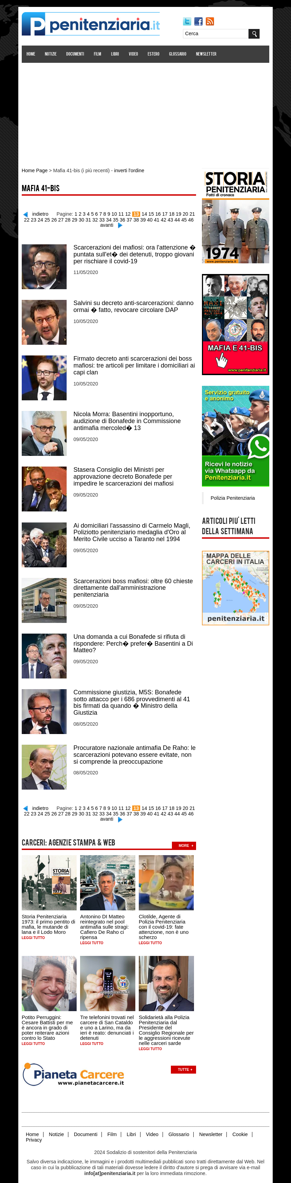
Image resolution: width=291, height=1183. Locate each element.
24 (43, 219)
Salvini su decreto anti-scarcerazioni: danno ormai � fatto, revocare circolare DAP (135, 305)
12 (129, 213)
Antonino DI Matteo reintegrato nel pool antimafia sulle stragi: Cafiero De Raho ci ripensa (105, 920)
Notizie (52, 54)
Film (99, 54)
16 (159, 213)
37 (130, 219)
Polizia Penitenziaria (231, 497)
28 (69, 219)
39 (144, 219)
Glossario (179, 54)
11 (122, 213)
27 (63, 219)
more (185, 839)
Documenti (77, 54)
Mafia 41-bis (42, 188)
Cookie (238, 1127)
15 (152, 213)
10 (115, 213)
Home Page (36, 170)
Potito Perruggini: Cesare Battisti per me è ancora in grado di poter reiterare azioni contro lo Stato (48, 1021)
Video (134, 54)
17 (165, 213)
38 (137, 219)
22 (29, 219)
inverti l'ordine (129, 170)
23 (36, 219)
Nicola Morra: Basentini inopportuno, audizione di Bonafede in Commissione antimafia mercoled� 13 (128, 418)
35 (117, 219)
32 (96, 219)
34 (110, 219)
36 (123, 219)
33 (103, 219)
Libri (116, 54)
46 (191, 219)
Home (32, 54)
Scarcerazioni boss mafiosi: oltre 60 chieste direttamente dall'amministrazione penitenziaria (134, 584)
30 (83, 219)
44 (177, 219)
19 (179, 213)
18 (172, 213)
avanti (107, 224)
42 (164, 219)
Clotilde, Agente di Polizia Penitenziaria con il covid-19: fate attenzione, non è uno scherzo (165, 920)
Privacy (35, 1132)
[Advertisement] (145, 111)
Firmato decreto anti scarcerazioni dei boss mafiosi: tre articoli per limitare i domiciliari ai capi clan (135, 363)
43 (170, 219)
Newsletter (207, 54)
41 (157, 219)
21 (192, 213)
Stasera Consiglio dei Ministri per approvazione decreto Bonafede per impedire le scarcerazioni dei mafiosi (125, 473)
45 (184, 219)
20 (185, 213)
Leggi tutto (34, 931)
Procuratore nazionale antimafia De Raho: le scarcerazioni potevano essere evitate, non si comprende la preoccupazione (136, 750)
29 (76, 219)
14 (145, 213)
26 (56, 219)
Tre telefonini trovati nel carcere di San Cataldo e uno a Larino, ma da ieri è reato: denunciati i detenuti (108, 1021)
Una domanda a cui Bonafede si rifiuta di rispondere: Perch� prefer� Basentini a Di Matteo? (134, 639)
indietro (43, 213)
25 (49, 219)
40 (150, 219)
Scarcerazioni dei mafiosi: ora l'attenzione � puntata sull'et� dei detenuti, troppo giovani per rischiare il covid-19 (136, 253)
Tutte (184, 1063)
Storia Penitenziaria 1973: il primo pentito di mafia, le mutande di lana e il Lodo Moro (50, 918)
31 (90, 219)
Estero (155, 54)
